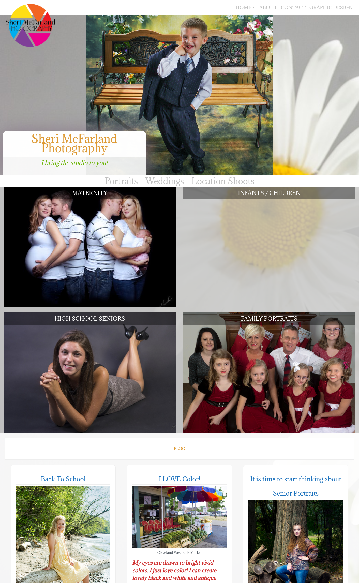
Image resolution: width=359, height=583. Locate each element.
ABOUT (268, 7)
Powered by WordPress (290, 578)
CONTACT (293, 7)
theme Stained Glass (333, 578)
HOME (243, 7)
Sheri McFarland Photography (74, 143)
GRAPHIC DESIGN (331, 7)
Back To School (63, 287)
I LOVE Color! (179, 287)
